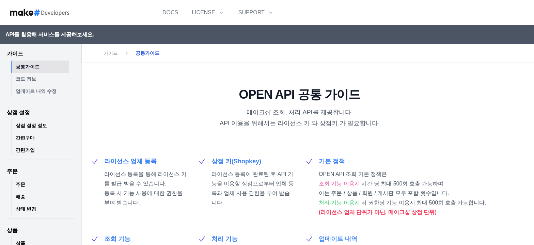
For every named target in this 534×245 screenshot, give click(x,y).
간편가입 (25, 150)
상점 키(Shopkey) (236, 161)
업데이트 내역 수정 (36, 91)
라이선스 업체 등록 (130, 161)
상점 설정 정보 (31, 125)
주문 (20, 184)
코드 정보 (26, 79)
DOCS (170, 12)
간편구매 (25, 138)
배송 (20, 196)
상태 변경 (26, 209)
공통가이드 (28, 66)
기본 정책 (332, 161)
